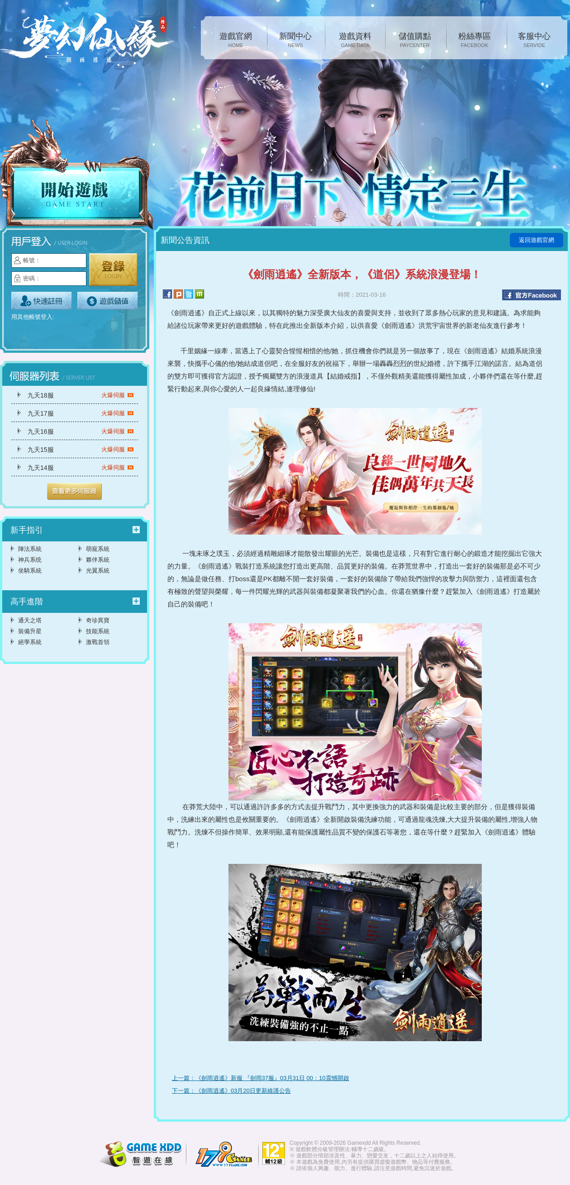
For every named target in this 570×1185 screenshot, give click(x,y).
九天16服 (81, 431)
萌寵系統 (97, 548)
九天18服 (81, 395)
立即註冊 (41, 301)
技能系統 (97, 631)
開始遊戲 (77, 175)
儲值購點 (415, 41)
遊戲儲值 (107, 301)
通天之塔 (30, 620)
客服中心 (534, 41)
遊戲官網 (236, 41)
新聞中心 (295, 41)
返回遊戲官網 (536, 240)
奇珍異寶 (97, 620)
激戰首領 (97, 642)
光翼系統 (97, 570)
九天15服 (81, 449)
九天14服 (81, 468)
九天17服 (81, 413)
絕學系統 (30, 642)
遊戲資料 (355, 41)
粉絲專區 (474, 41)
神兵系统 (30, 559)
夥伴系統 (97, 559)
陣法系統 (30, 548)
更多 (74, 491)
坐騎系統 (30, 570)
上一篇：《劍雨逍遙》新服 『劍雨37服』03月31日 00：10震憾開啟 (260, 1078)
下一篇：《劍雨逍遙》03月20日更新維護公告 (231, 1090)
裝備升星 (30, 631)
